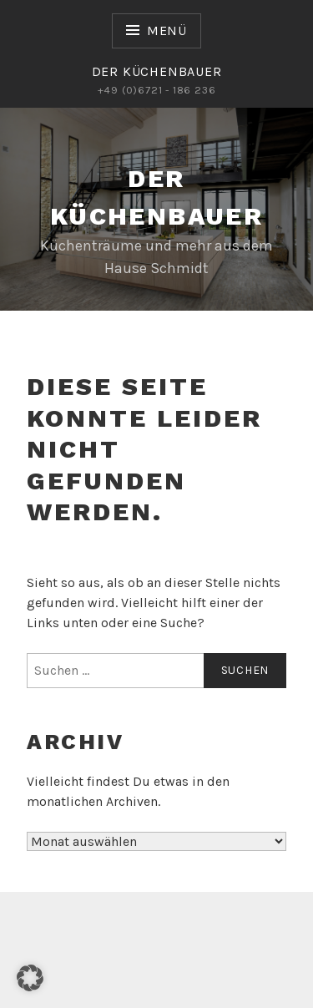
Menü (167, 30)
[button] (30, 978)
